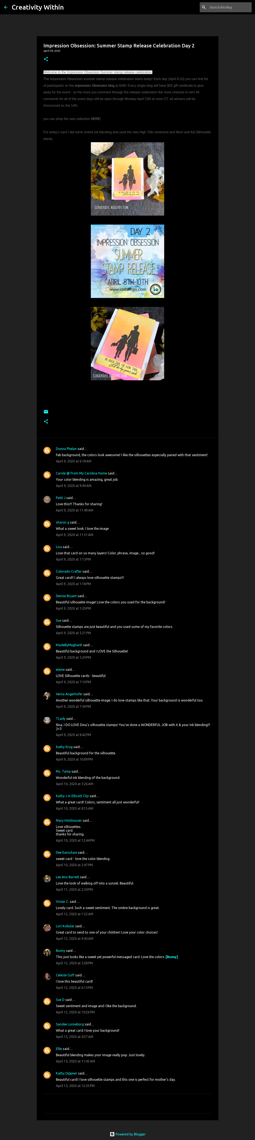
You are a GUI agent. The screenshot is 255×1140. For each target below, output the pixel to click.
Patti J (60, 498)
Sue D (60, 1000)
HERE (95, 119)
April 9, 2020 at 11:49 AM (74, 510)
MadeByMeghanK (69, 645)
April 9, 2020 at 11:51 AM (74, 535)
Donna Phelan (66, 449)
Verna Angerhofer (69, 694)
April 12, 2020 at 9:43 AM (74, 938)
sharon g (62, 522)
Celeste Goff (65, 975)
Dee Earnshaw (66, 852)
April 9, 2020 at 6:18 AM (73, 461)
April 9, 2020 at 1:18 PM (73, 584)
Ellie (59, 1049)
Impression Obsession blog (95, 85)
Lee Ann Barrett (67, 877)
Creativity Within (38, 7)
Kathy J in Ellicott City (72, 796)
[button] (45, 59)
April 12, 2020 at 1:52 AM (74, 914)
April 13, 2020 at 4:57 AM (74, 1037)
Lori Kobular (65, 926)
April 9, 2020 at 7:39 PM (73, 706)
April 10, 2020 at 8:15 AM (74, 808)
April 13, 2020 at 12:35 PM (75, 1086)
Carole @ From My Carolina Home (81, 473)
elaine (60, 669)
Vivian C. (62, 901)
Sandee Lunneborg (70, 1024)
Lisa (59, 547)
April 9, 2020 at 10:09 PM (74, 759)
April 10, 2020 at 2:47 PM (74, 865)
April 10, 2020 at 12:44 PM (75, 840)
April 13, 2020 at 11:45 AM (75, 1061)
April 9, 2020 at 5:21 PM (73, 633)
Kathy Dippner (66, 1073)
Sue (58, 620)
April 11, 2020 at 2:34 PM (74, 889)
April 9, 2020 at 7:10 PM (73, 682)
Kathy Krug (64, 747)
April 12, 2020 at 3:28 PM (74, 963)
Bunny (60, 950)
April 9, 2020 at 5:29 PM (73, 657)
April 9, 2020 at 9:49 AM (73, 486)
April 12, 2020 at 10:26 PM (75, 1012)
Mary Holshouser (69, 820)
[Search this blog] (230, 7)
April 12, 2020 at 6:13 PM (74, 987)
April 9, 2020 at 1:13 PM (73, 559)
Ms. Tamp (63, 771)
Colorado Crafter (69, 571)
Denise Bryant (66, 596)
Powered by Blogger (127, 1134)
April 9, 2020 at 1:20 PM (73, 608)
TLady (60, 718)
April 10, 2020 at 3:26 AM (74, 784)
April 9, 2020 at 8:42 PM (73, 735)
